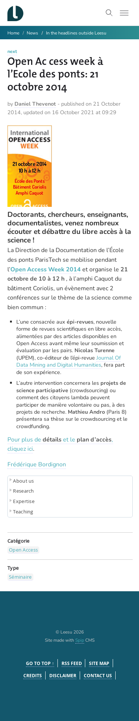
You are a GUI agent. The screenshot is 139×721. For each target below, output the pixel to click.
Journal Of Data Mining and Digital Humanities (68, 361)
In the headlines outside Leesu (76, 33)
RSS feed (72, 663)
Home (13, 33)
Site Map (99, 663)
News (32, 33)
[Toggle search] (109, 13)
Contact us (98, 675)
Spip (79, 640)
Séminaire (20, 576)
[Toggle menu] (124, 13)
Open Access (23, 549)
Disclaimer (62, 675)
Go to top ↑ (40, 663)
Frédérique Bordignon (36, 464)
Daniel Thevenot (35, 104)
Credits (32, 675)
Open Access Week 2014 (45, 269)
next (12, 51)
